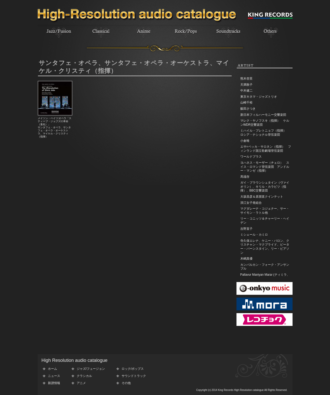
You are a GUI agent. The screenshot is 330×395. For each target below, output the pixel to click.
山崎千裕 (246, 102)
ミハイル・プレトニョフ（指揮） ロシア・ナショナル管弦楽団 (264, 132)
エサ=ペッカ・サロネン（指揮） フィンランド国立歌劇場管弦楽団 (265, 148)
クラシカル (84, 376)
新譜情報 (54, 383)
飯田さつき (248, 108)
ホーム (52, 369)
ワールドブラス (251, 156)
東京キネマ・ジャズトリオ (258, 96)
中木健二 (246, 90)
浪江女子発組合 (251, 203)
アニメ (81, 383)
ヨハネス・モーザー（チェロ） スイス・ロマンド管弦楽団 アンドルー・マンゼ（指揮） (264, 166)
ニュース (54, 376)
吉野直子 (246, 229)
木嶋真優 (246, 258)
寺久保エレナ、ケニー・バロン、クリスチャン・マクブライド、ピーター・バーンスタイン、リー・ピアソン (264, 246)
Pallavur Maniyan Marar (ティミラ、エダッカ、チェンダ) (265, 277)
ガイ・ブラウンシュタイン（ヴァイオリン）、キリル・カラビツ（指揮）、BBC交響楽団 (264, 186)
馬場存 (244, 177)
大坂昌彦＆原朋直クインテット (261, 196)
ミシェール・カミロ (254, 234)
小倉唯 (244, 141)
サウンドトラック (134, 376)
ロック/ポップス (133, 369)
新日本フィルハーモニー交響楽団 (263, 115)
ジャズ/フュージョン (91, 369)
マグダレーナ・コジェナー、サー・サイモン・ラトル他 (264, 210)
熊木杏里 (246, 78)
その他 (126, 383)
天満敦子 (246, 84)
